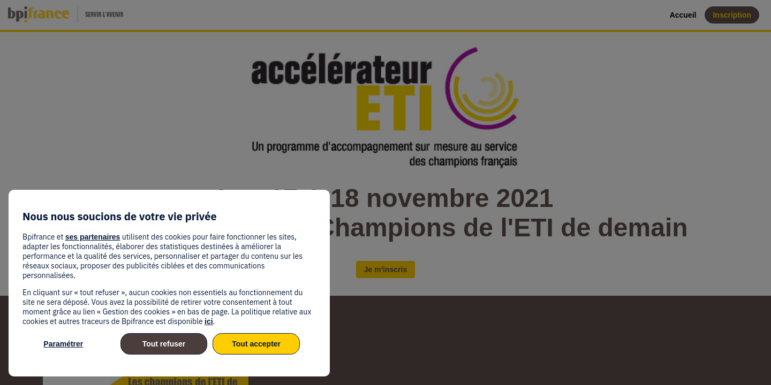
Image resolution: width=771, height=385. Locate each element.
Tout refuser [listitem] (164, 344)
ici (209, 321)
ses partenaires (92, 237)
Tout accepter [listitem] (256, 344)
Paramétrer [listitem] (63, 344)
